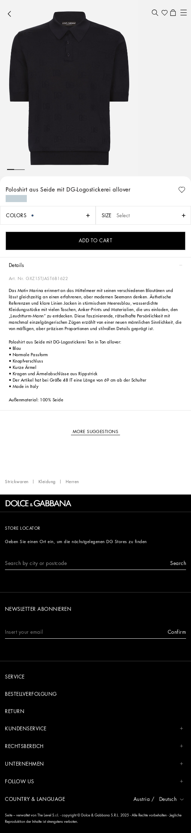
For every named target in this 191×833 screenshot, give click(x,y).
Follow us (94, 781)
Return (14, 711)
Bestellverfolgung (31, 694)
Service (15, 676)
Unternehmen (94, 764)
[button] (155, 13)
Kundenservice (94, 728)
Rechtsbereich (94, 746)
